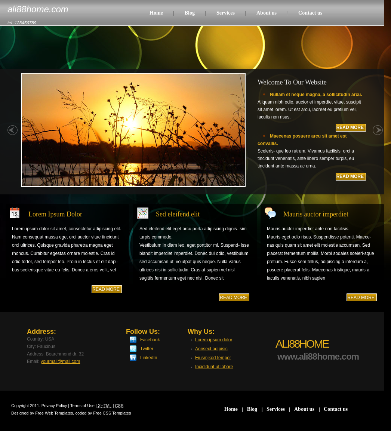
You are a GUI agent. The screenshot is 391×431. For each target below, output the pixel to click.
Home (156, 13)
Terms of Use (82, 405)
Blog (190, 13)
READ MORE (350, 127)
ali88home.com (37, 9)
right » (378, 134)
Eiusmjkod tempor (213, 357)
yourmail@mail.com (60, 361)
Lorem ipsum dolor (213, 339)
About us (266, 13)
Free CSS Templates (112, 413)
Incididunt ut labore (214, 366)
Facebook (150, 339)
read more (106, 289)
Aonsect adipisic (211, 348)
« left (12, 134)
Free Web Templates (54, 413)
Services (225, 13)
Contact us (310, 13)
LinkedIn (148, 357)
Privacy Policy (54, 405)
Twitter (146, 348)
